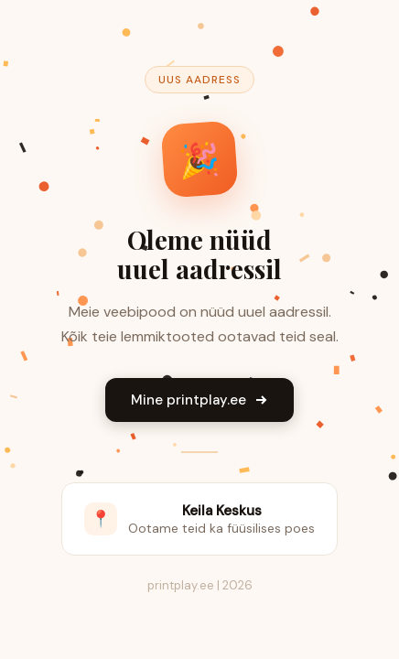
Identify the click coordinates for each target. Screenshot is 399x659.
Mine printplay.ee (199, 400)
